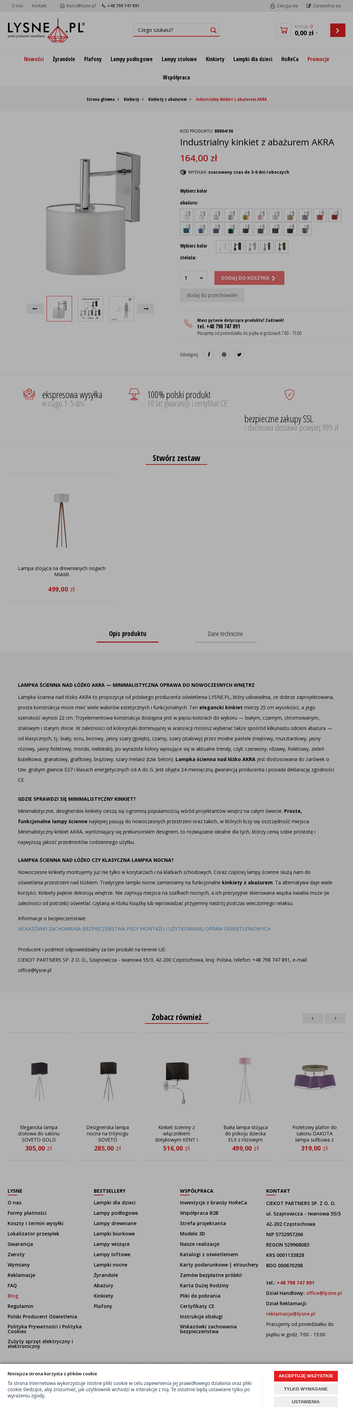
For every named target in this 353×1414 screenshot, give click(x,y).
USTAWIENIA (306, 1401)
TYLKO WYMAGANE (305, 1389)
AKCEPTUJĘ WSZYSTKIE (306, 1375)
